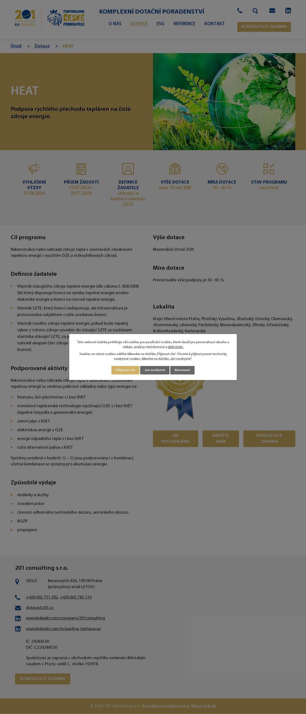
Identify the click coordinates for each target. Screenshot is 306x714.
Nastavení (183, 370)
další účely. (175, 347)
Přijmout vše (125, 370)
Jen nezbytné (155, 370)
